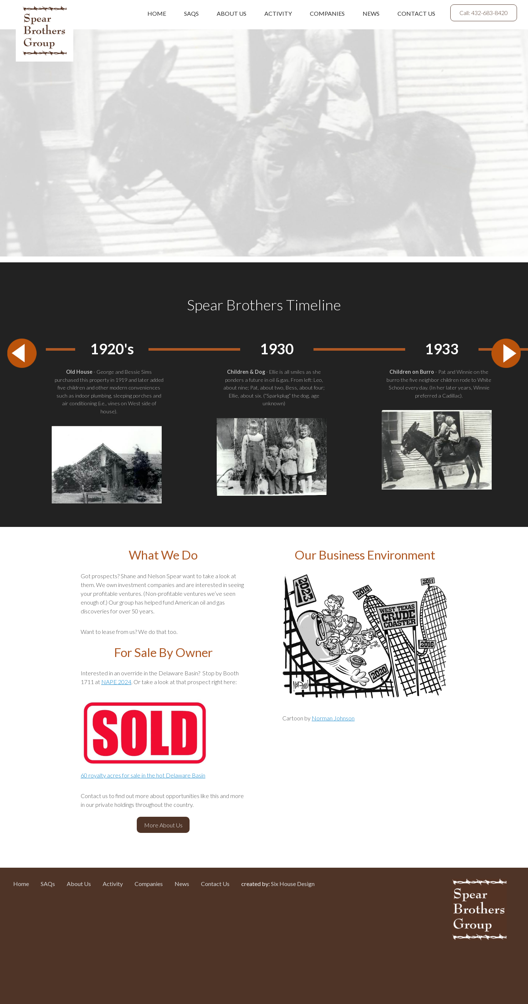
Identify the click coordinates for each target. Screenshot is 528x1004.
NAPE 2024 (116, 681)
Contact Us (416, 13)
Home (156, 13)
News (371, 13)
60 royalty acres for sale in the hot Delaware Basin (143, 775)
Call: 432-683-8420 (483, 12)
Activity (278, 13)
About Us (231, 13)
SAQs (191, 13)
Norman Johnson (333, 718)
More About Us (163, 825)
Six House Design (293, 883)
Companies (327, 13)
